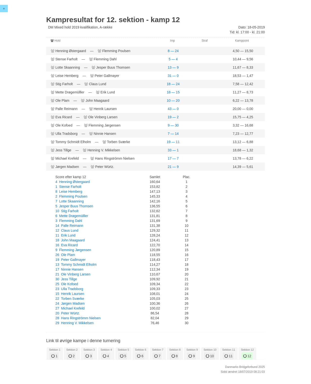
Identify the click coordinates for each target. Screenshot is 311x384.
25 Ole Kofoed (66, 284)
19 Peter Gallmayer (70, 260)
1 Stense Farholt (68, 187)
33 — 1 (173, 150)
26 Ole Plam (65, 255)
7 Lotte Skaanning (69, 201)
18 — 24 (173, 84)
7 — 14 (173, 134)
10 (210, 356)
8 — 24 (173, 51)
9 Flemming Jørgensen (73, 250)
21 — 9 (173, 167)
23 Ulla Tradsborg (69, 289)
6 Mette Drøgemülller (71, 216)
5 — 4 (173, 59)
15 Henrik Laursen (69, 294)
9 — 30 (173, 125)
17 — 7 (173, 158)
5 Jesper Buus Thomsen (74, 206)
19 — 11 (173, 142)
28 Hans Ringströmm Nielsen (78, 318)
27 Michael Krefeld (70, 308)
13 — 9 (173, 67)
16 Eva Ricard (66, 245)
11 (229, 356)
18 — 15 (173, 92)
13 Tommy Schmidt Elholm (75, 264)
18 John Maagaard (70, 240)
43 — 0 (173, 109)
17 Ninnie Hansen (69, 269)
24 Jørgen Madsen (70, 303)
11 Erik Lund (65, 235)
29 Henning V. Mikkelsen (74, 323)
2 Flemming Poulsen (71, 196)
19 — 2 (173, 117)
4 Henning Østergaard (72, 182)
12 (247, 356)
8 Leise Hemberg (68, 191)
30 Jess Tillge (66, 279)
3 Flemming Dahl (68, 221)
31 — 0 (173, 76)
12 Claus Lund (66, 230)
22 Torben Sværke (69, 299)
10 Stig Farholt (66, 211)
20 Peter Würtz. (67, 313)
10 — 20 (173, 100)
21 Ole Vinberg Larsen (72, 274)
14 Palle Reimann (69, 226)
